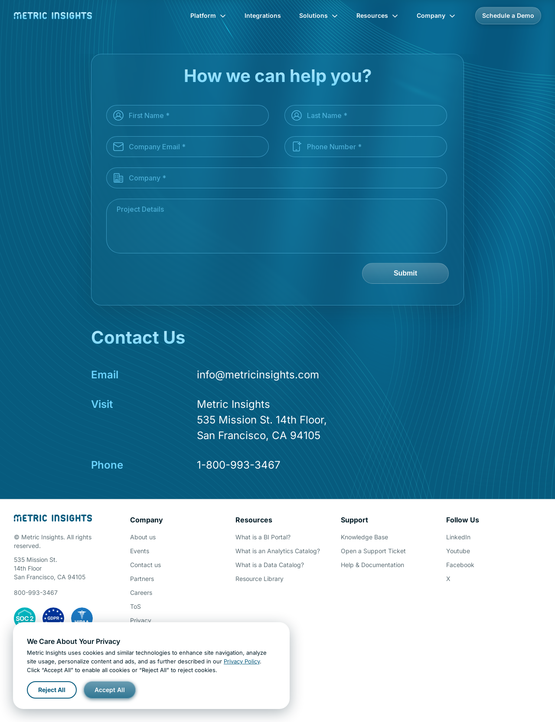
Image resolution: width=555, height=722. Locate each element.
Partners (142, 578)
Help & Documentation (372, 564)
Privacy (140, 620)
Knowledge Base (364, 537)
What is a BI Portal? (263, 537)
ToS (135, 606)
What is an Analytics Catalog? (277, 551)
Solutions (318, 15)
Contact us (145, 564)
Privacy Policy (242, 661)
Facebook (460, 564)
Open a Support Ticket (373, 551)
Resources (377, 15)
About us (143, 537)
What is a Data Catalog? (269, 564)
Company (436, 15)
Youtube (458, 551)
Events (139, 551)
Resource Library (259, 578)
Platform (208, 15)
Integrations (263, 15)
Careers (141, 592)
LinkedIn (458, 537)
